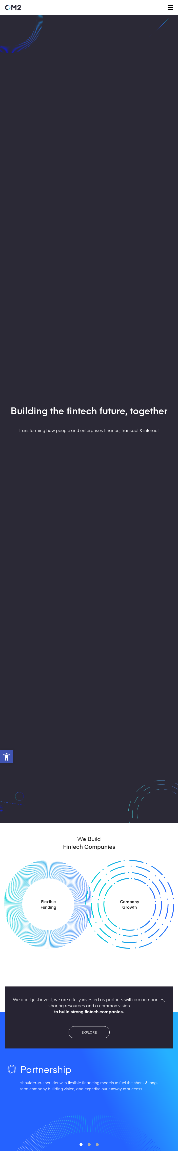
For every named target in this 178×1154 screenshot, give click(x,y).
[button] (6, 756)
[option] (89, 1085)
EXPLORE (89, 1032)
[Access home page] (13, 7)
